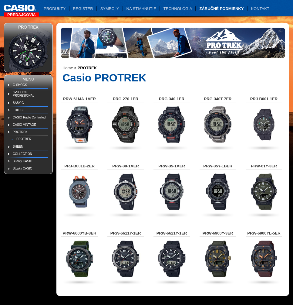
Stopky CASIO (22, 168)
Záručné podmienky (221, 8)
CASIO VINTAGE (24, 124)
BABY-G (18, 103)
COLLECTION (22, 154)
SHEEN (18, 146)
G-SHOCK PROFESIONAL (23, 94)
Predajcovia (21, 14)
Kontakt (260, 8)
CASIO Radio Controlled (29, 117)
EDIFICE (19, 110)
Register (83, 8)
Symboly (109, 8)
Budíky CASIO (22, 161)
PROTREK (20, 132)
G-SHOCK (20, 85)
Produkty (55, 8)
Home (67, 68)
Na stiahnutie (141, 8)
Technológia (177, 8)
